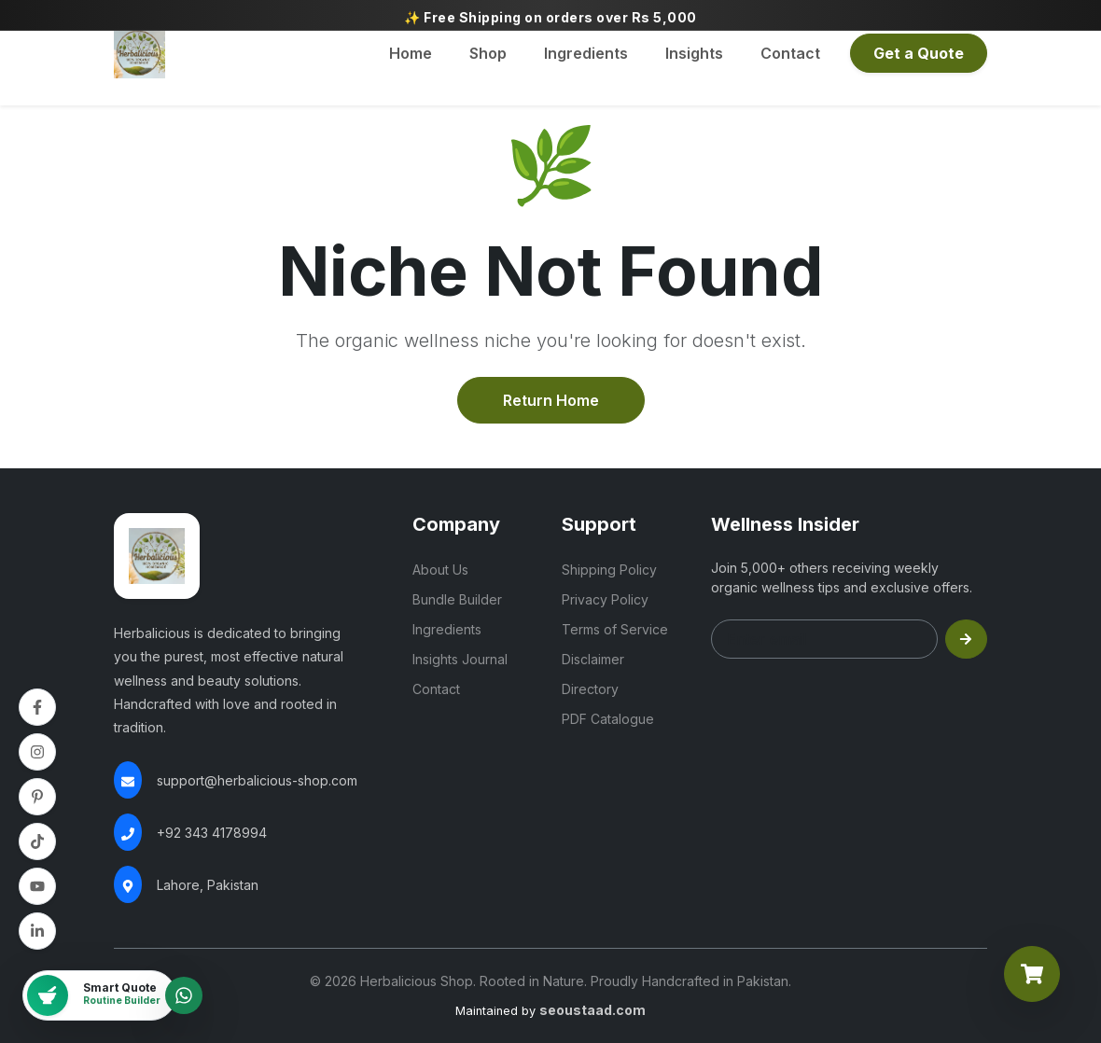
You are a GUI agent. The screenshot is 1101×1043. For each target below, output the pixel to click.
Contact (790, 53)
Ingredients (586, 53)
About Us (440, 569)
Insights (694, 53)
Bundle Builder (457, 599)
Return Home (551, 400)
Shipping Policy (609, 569)
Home (410, 53)
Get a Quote (918, 53)
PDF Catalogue (608, 719)
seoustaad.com (592, 1010)
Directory (590, 689)
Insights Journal (460, 659)
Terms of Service (615, 629)
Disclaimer (593, 659)
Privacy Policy (605, 599)
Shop (488, 53)
